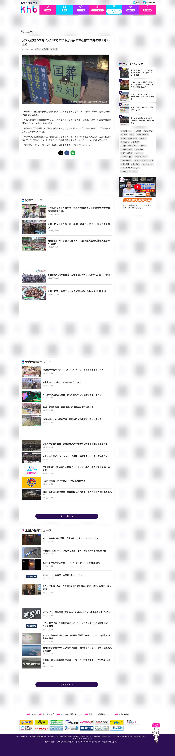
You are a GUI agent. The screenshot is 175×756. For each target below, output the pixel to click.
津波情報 (148, 131)
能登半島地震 (127, 153)
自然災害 (142, 146)
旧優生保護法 (143, 135)
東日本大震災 (127, 150)
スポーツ (139, 153)
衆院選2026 (126, 131)
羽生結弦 (136, 164)
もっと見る (65, 517)
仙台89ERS (126, 161)
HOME (33, 714)
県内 (38, 49)
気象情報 (125, 142)
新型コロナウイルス (130, 172)
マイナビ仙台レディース (143, 161)
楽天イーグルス (142, 157)
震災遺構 (139, 150)
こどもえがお (148, 164)
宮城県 (46, 49)
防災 (124, 139)
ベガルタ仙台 (127, 157)
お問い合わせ (124, 714)
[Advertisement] (67, 261)
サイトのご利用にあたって (71, 714)
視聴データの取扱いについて (100, 714)
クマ (133, 135)
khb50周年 (133, 139)
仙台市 (54, 49)
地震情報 (138, 131)
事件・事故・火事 (129, 146)
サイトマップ (48, 714)
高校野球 (125, 164)
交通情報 (136, 142)
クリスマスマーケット (130, 168)
